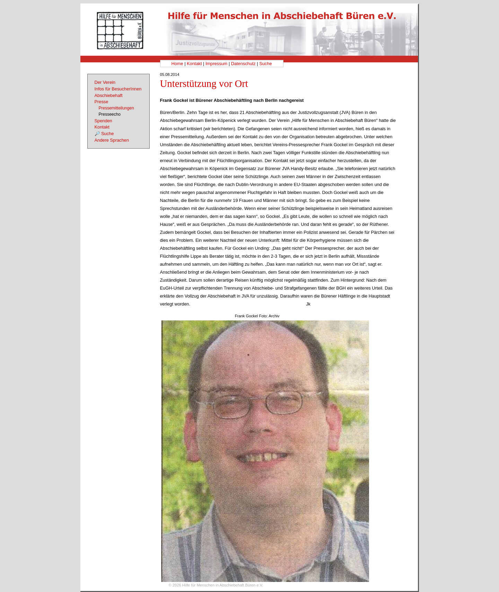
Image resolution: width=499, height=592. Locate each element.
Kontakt (194, 63)
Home (177, 63)
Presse (101, 101)
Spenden (103, 120)
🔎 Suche (104, 133)
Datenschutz (243, 63)
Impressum (216, 63)
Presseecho (110, 114)
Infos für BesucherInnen (118, 88)
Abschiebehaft (109, 95)
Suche (265, 63)
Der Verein (105, 82)
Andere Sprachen (112, 140)
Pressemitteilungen (116, 108)
